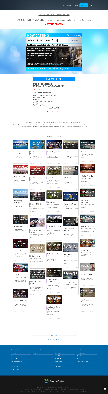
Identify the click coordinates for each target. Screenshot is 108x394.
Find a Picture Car (15, 369)
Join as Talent (58, 355)
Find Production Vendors (16, 361)
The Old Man (51, 202)
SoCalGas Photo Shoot (87, 176)
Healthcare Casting (86, 274)
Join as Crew (58, 353)
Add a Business (58, 361)
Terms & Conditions (81, 353)
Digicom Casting (35, 256)
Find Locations (14, 355)
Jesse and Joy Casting (20, 300)
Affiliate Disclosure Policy (82, 361)
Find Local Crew (14, 358)
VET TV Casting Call (53, 178)
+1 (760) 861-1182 (67, 387)
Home (63, 5)
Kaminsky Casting (19, 251)
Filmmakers (69, 5)
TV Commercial (18, 227)
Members (91, 5)
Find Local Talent (15, 366)
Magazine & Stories (37, 355)
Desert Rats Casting (19, 176)
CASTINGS (83, 5)
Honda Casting (18, 275)
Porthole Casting (69, 282)
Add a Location (58, 358)
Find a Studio (14, 364)
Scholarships (58, 366)
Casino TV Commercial (87, 226)
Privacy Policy (80, 358)
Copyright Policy (80, 355)
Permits (76, 5)
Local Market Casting (87, 250)
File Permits (13, 353)
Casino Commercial (86, 152)
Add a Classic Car (59, 364)
